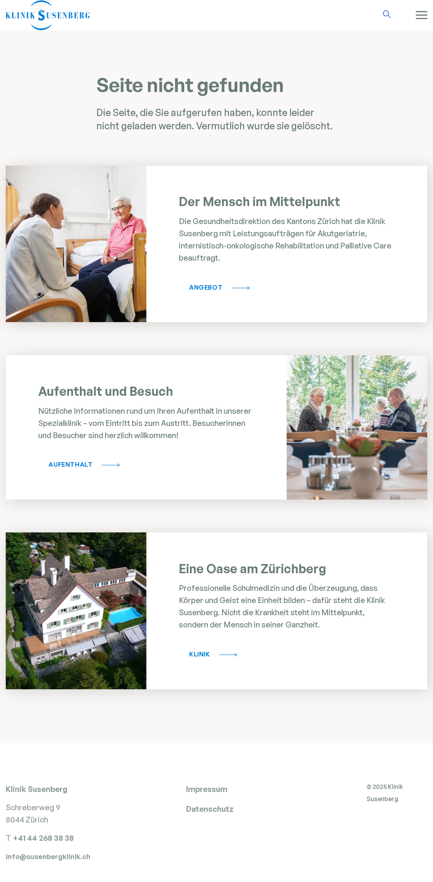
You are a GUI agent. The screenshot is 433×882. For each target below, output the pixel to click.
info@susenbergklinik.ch (48, 862)
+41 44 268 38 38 (44, 843)
